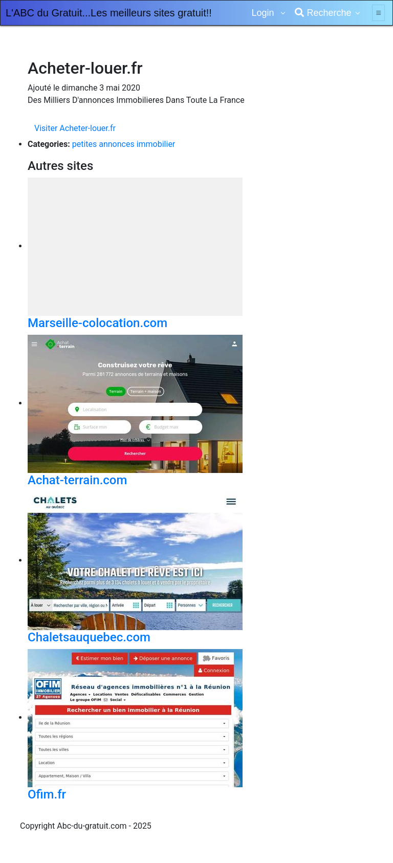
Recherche (323, 13)
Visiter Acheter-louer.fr (75, 128)
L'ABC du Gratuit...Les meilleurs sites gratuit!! (109, 12)
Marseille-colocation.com (97, 323)
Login (263, 13)
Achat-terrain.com (77, 480)
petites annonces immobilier (124, 144)
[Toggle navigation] (378, 13)
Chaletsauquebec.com (89, 637)
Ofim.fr (47, 794)
